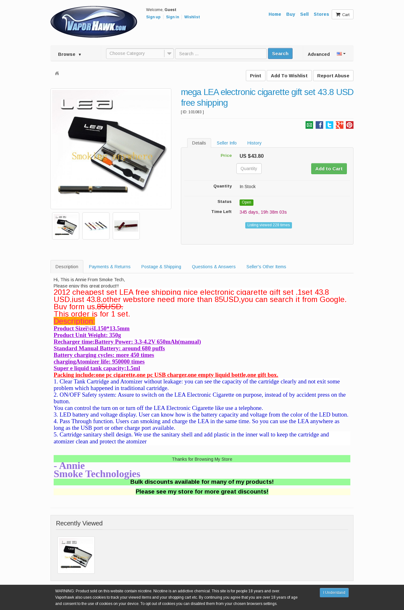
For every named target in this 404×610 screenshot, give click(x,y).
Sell (304, 14)
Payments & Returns (110, 266)
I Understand (334, 592)
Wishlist (192, 17)
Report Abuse (333, 75)
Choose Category (127, 53)
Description (67, 266)
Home (275, 14)
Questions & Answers (214, 266)
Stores (321, 14)
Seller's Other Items (266, 266)
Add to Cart (329, 168)
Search (280, 53)
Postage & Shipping (161, 266)
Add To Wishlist (289, 75)
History (254, 142)
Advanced (319, 54)
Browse (70, 54)
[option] (110, 148)
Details (199, 142)
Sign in (172, 17)
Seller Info (227, 142)
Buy (290, 14)
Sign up (153, 17)
